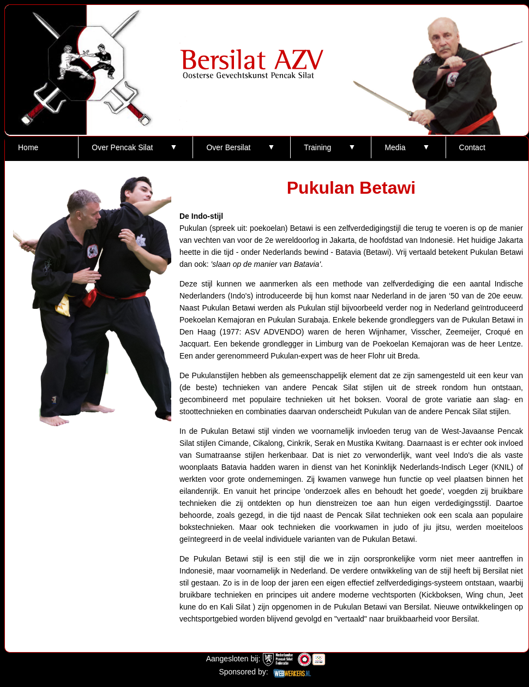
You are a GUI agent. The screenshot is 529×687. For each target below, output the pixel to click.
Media (394, 147)
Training (317, 147)
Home (28, 147)
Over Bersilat (228, 147)
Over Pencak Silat (122, 147)
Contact (472, 147)
